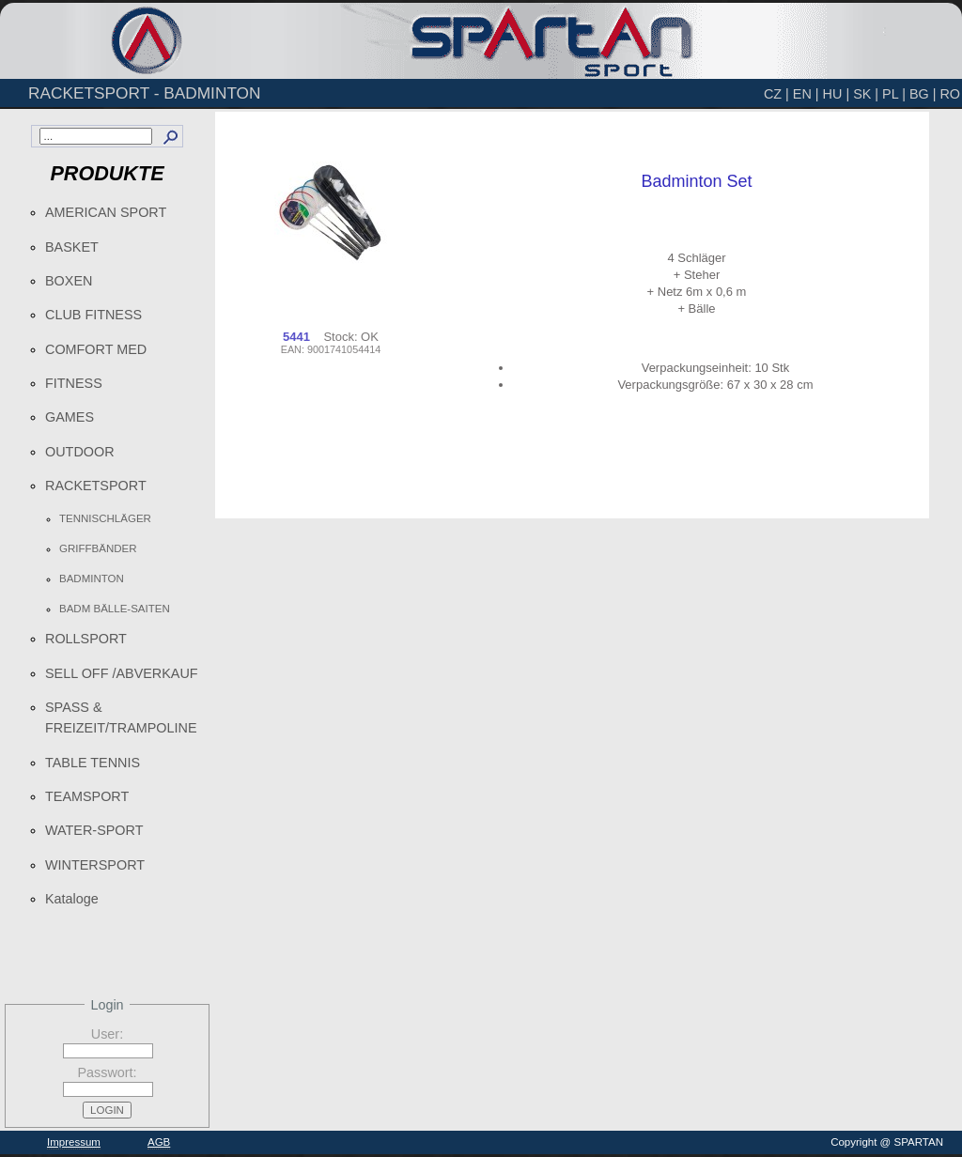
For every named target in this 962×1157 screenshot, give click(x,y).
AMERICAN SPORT (105, 212)
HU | (836, 93)
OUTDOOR (80, 451)
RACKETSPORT (96, 485)
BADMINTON (91, 578)
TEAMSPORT (87, 796)
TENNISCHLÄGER (105, 518)
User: (107, 1033)
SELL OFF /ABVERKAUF (121, 673)
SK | (865, 93)
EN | (806, 93)
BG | (923, 93)
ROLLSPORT (86, 638)
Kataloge (72, 898)
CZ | (776, 93)
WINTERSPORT (95, 864)
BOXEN (68, 280)
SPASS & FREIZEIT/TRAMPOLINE (121, 717)
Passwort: (106, 1072)
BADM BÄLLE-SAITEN (114, 608)
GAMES (69, 416)
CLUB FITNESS (93, 314)
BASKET (72, 247)
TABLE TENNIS (92, 762)
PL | (894, 93)
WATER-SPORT (94, 830)
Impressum (74, 1142)
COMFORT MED (96, 349)
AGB (158, 1142)
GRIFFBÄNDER (98, 548)
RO (949, 93)
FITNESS (73, 383)
